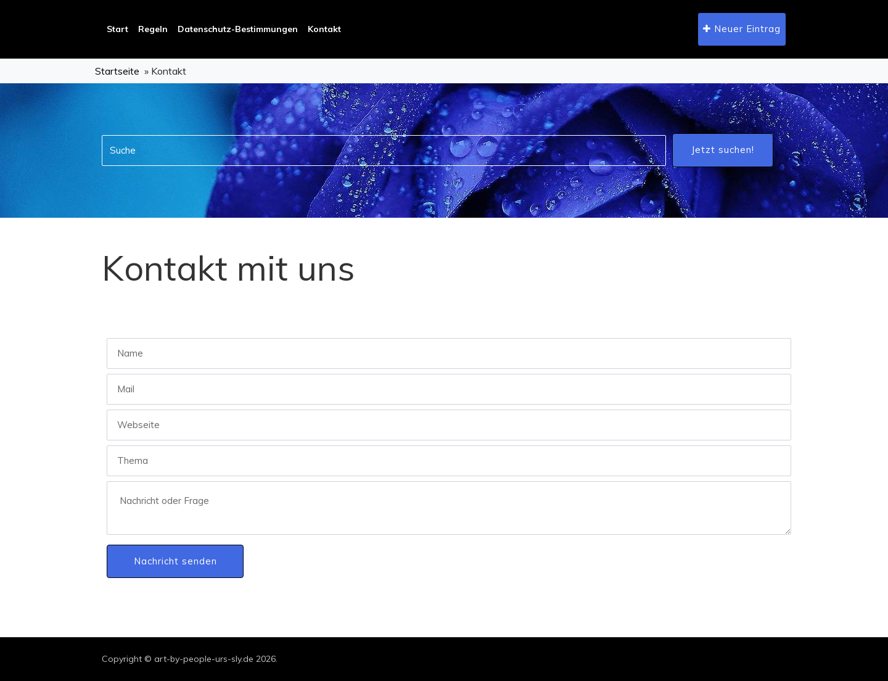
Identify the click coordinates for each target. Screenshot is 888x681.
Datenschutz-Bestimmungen (238, 29)
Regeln (153, 29)
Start (117, 29)
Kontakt (324, 29)
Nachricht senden (175, 561)
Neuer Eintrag (742, 29)
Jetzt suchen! (722, 149)
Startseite (117, 71)
